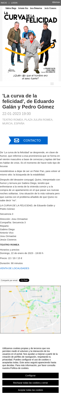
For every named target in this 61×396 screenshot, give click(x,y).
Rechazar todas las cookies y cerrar (30, 383)
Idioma (56, 2)
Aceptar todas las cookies (30, 390)
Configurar (30, 375)
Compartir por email (9, 280)
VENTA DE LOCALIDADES (14, 268)
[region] (30, 369)
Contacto (32, 140)
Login (14, 3)
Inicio (4, 3)
